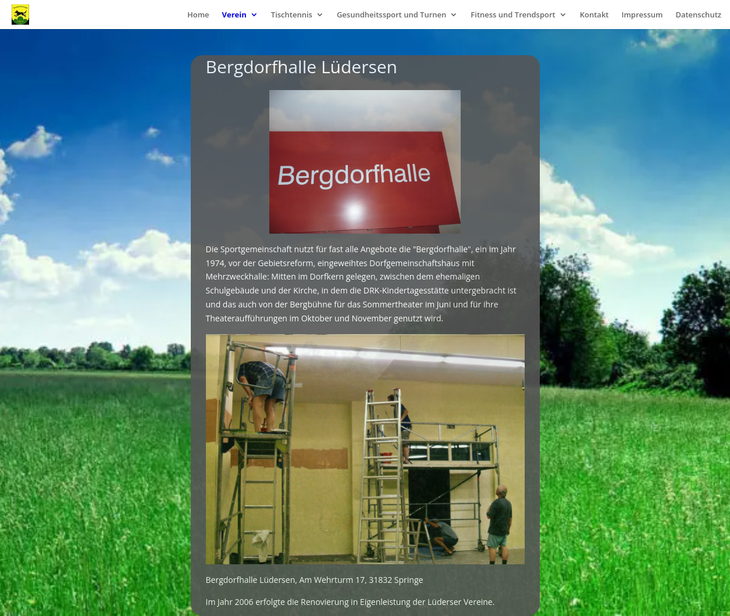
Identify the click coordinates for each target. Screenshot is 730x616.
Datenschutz (698, 15)
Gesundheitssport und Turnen (391, 15)
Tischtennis (291, 15)
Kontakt (594, 15)
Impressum (642, 15)
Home (198, 15)
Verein (234, 15)
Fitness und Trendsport (513, 15)
